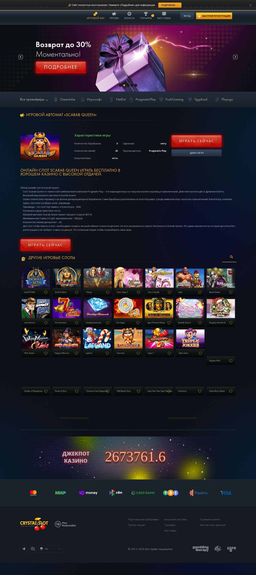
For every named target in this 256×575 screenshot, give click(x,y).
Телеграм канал (37, 560)
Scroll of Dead (67, 295)
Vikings (100, 295)
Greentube (63, 99)
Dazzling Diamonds (142, 327)
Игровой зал (95, 15)
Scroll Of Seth (31, 295)
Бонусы (129, 15)
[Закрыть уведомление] (250, 5)
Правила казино (210, 531)
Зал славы (164, 15)
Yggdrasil (197, 99)
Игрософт (90, 99)
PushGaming (170, 99)
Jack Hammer (67, 327)
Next (232, 58)
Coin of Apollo (176, 295)
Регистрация (60, 68)
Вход (187, 15)
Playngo (223, 99)
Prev (23, 58)
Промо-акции (136, 537)
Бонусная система (175, 531)
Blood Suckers (31, 327)
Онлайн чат (66, 560)
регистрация (216, 15)
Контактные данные (213, 537)
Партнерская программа (143, 531)
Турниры (146, 15)
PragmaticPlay (142, 99)
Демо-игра (197, 152)
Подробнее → (169, 5)
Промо (114, 15)
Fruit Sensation (104, 327)
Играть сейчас (196, 141)
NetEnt (117, 99)
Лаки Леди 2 (139, 295)
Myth (207, 295)
